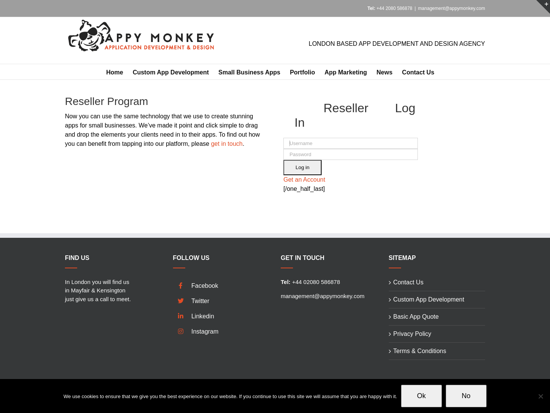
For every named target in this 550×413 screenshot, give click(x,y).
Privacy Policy (412, 334)
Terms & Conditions (419, 351)
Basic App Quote (416, 316)
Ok (421, 396)
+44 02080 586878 (310, 282)
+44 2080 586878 (389, 8)
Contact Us (408, 282)
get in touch (227, 143)
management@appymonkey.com (451, 8)
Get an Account (304, 179)
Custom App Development (428, 299)
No (466, 396)
